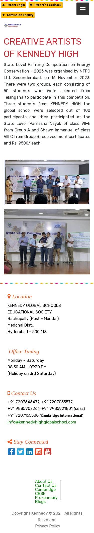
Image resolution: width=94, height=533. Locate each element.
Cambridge (45, 489)
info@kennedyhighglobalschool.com (42, 422)
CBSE (40, 493)
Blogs (40, 501)
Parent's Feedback (45, 5)
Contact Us (45, 485)
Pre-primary (46, 497)
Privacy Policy (47, 526)
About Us (43, 481)
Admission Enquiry (18, 15)
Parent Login (14, 5)
